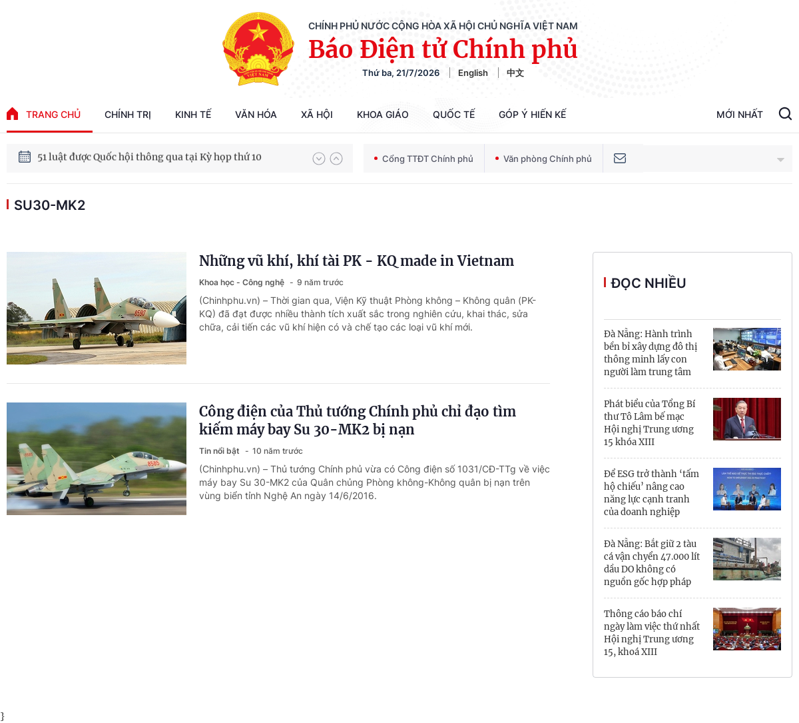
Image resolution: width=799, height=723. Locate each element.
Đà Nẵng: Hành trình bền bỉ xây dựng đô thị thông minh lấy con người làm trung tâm (650, 353)
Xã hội (317, 114)
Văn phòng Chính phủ (543, 158)
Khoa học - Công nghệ (242, 282)
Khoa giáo (383, 114)
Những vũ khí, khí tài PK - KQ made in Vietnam (356, 261)
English (473, 72)
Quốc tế (454, 114)
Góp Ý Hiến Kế (532, 114)
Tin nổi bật (220, 451)
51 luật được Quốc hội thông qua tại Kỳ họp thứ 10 (149, 158)
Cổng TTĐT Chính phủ (423, 158)
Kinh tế (193, 114)
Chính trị (128, 114)
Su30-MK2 (49, 205)
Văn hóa (256, 114)
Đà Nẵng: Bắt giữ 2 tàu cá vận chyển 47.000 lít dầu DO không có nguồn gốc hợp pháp (652, 563)
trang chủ (44, 113)
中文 (515, 72)
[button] (319, 158)
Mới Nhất (739, 114)
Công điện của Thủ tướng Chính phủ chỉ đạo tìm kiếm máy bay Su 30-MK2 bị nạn (357, 420)
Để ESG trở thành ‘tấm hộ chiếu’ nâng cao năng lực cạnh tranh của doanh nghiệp (651, 493)
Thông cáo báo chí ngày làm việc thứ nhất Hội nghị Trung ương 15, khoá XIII (652, 633)
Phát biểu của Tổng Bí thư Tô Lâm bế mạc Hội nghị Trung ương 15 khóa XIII (649, 423)
